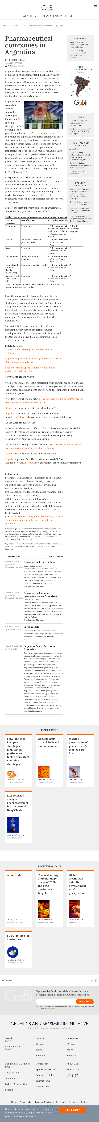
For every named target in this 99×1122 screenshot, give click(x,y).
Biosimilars (72, 1038)
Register (9, 413)
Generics (14, 26)
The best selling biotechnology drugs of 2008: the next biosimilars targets (79, 156)
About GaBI (74, 149)
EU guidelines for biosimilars (77, 172)
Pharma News (43, 1080)
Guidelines (10, 1078)
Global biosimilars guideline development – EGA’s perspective (80, 165)
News (39, 1049)
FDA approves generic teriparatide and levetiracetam (79, 122)
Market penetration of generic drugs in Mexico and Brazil (79, 210)
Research (40, 1055)
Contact (84, 1102)
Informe (28, 462)
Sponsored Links (44, 1075)
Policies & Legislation (16, 1084)
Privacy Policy (50, 1009)
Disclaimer (61, 1102)
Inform (21, 417)
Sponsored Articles (46, 1069)
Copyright (73, 1102)
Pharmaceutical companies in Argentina (46, 26)
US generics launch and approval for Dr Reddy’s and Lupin (79, 131)
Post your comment (17, 66)
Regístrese (11, 459)
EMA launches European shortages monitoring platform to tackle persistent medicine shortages (79, 194)
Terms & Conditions (44, 1102)
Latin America (18, 1047)
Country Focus (12, 1072)
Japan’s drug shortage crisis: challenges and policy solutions (79, 44)
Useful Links (42, 1086)
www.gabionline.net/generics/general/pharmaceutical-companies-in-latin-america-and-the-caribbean (34, 520)
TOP (93, 980)
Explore (10, 453)
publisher (44, 536)
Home (6, 26)
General (24, 26)
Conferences (43, 1063)
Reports (9, 1089)
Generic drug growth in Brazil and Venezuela (79, 203)
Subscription (73, 1069)
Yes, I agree (73, 1110)
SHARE (7, 980)
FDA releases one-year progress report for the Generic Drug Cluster (80, 218)
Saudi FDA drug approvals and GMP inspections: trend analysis (77, 54)
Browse (9, 408)
